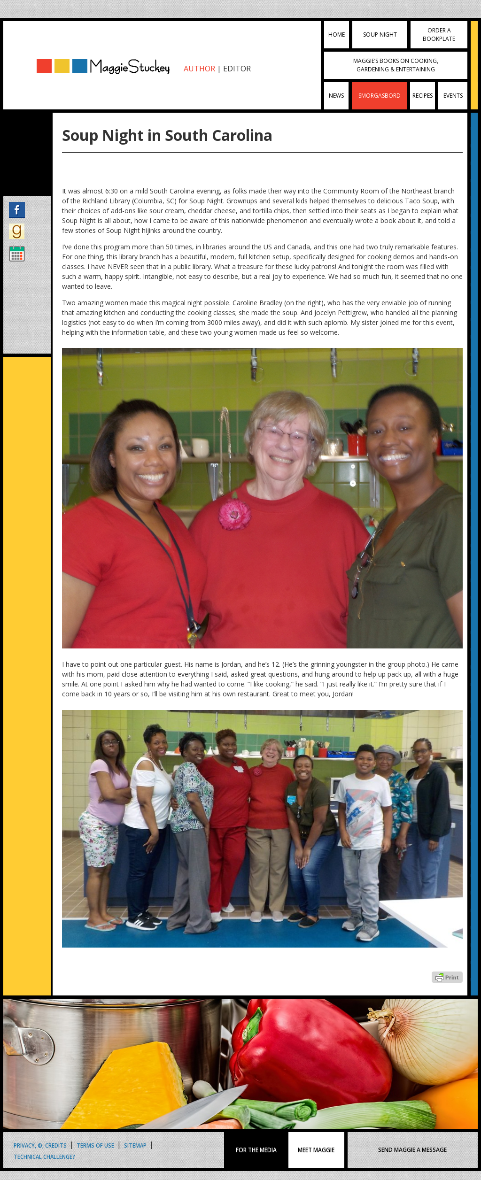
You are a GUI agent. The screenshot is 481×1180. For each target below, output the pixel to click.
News (336, 96)
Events (453, 96)
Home (336, 35)
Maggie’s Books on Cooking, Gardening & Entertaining (395, 65)
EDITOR (237, 68)
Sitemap (135, 1145)
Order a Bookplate (439, 34)
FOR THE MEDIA (256, 1150)
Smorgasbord (379, 96)
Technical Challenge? (44, 1156)
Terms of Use (95, 1145)
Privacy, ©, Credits (40, 1145)
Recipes (422, 96)
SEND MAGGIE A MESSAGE (412, 1150)
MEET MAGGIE (316, 1150)
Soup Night (380, 35)
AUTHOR (199, 68)
